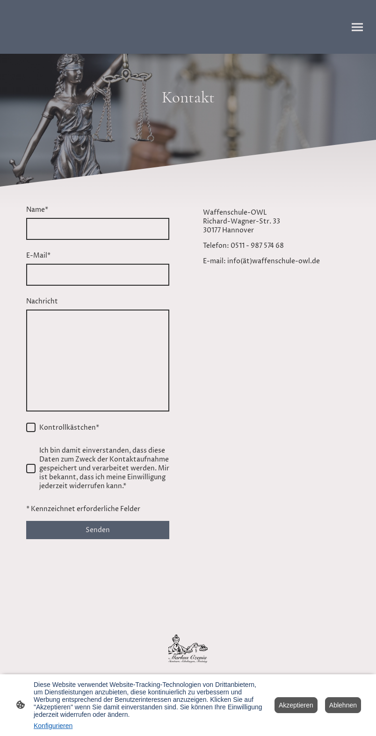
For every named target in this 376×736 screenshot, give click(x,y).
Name (37, 209)
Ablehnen (343, 705)
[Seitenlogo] (188, 649)
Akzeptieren (296, 705)
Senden (98, 530)
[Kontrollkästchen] (31, 427)
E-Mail (38, 255)
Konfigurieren (53, 725)
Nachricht (42, 301)
